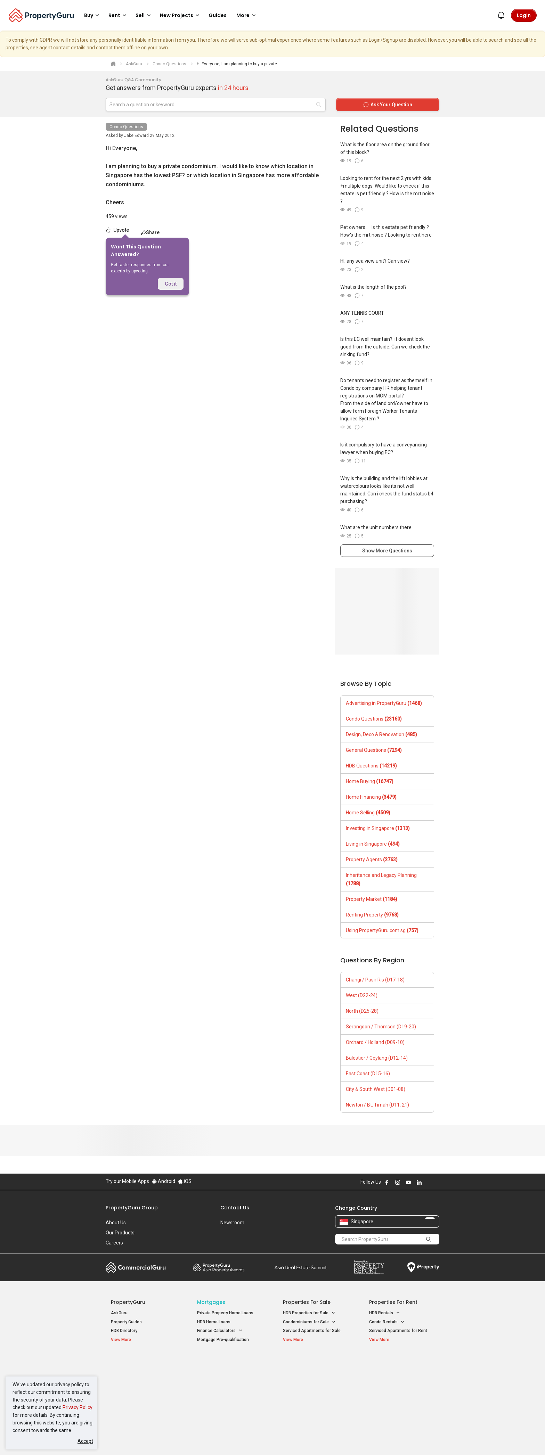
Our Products (120, 1232)
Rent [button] (118, 15)
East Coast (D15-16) (368, 1073)
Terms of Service (181, 1439)
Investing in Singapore (378, 828)
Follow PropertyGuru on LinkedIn (419, 1182)
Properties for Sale (307, 1302)
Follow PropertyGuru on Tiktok (436, 1182)
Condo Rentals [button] (387, 1322)
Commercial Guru (136, 1267)
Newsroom (232, 1222)
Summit (300, 1267)
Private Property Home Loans (225, 1312)
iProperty (423, 1267)
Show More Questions (387, 550)
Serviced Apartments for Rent (398, 1330)
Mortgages (211, 1302)
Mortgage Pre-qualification (223, 1339)
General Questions (374, 750)
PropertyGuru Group (132, 1207)
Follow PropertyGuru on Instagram (397, 1182)
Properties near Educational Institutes (310, 1366)
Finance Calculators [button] (220, 1330)
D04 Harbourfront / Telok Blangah (401, 1373)
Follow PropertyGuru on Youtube (408, 1182)
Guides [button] (218, 15)
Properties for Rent (393, 1302)
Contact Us (234, 1207)
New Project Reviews (131, 1391)
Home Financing (371, 797)
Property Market (371, 899)
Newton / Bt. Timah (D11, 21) (377, 1105)
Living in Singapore (373, 844)
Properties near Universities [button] (313, 1380)
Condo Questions (126, 126)
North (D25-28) (362, 1011)
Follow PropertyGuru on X (428, 1182)
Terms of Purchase (266, 1439)
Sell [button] (144, 15)
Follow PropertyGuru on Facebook (387, 1182)
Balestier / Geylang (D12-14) (377, 1058)
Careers (114, 1243)
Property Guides (126, 1322)
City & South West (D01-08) (375, 1089)
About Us (116, 1222)
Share (150, 232)
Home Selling (368, 812)
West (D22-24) (361, 995)
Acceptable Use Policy (130, 1439)
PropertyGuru (128, 1302)
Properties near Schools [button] (310, 1389)
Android (163, 1181)
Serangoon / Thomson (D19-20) (381, 1026)
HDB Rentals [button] (384, 1313)
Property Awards (218, 1267)
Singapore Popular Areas (401, 1362)
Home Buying (369, 781)
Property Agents (372, 859)
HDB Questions (371, 765)
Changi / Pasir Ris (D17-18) (375, 980)
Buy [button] (92, 15)
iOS (185, 1181)
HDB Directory (124, 1330)
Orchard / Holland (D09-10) (375, 1042)
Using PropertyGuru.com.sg (382, 930)
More (247, 15)
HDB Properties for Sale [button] (309, 1313)
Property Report (368, 1267)
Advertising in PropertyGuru (384, 703)
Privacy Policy (77, 1407)
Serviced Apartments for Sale (312, 1330)
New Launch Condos (131, 1373)
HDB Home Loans (213, 1322)
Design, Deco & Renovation (381, 734)
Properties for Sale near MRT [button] (228, 1380)
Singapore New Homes (139, 1362)
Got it (171, 284)
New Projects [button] (181, 15)
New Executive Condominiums (140, 1382)
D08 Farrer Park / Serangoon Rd (399, 1398)
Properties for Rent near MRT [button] (228, 1389)
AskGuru (119, 1312)
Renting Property (372, 915)
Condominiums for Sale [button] (309, 1322)
